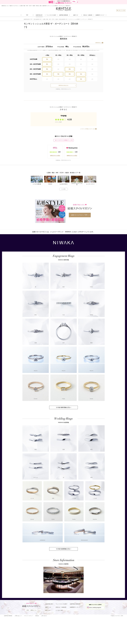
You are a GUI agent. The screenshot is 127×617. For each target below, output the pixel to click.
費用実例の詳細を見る (63, 85)
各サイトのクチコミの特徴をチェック (63, 140)
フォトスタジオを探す (61, 604)
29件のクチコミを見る (55, 155)
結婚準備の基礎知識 (75, 604)
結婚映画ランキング (75, 607)
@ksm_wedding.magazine (95, 607)
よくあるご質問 (59, 610)
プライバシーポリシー (28, 615)
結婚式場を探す (49, 604)
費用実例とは (98, 42)
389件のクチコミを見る (72, 155)
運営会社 (37, 615)
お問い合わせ (44, 615)
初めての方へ (48, 610)
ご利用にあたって (18, 615)
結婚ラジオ (48, 607)
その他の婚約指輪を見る (63, 407)
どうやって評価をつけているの (87, 128)
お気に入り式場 (121, 10)
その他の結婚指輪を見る (63, 549)
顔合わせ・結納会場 (61, 607)
